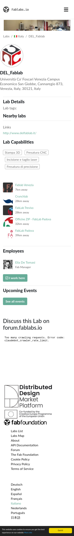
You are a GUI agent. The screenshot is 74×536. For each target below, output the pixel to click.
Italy (19, 36)
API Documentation (24, 445)
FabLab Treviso (24, 207)
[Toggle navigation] (66, 9)
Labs (6, 36)
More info (28, 532)
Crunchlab (21, 196)
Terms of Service (22, 468)
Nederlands (19, 508)
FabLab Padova (24, 230)
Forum (15, 450)
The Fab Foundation (24, 454)
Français (16, 498)
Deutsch (16, 484)
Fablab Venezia (24, 185)
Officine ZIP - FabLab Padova (33, 219)
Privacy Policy (20, 464)
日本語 (15, 517)
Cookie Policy (20, 459)
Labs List (17, 431)
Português (18, 513)
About (15, 440)
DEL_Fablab (37, 36)
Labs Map (17, 435)
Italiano (16, 503)
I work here (15, 278)
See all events (15, 301)
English (16, 489)
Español (16, 494)
